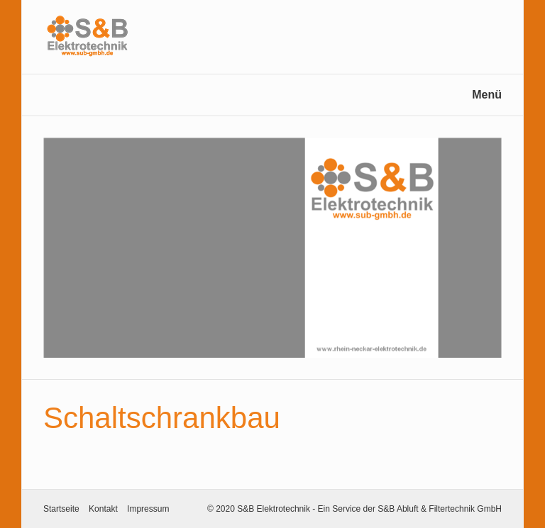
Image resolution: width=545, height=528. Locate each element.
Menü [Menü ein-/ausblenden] (487, 95)
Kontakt (103, 509)
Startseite (61, 509)
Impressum (148, 509)
